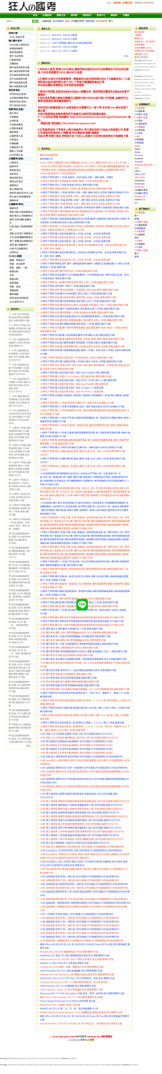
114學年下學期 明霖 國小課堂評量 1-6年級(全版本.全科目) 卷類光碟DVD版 (76, 357)
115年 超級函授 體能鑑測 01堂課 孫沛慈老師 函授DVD (19, 342)
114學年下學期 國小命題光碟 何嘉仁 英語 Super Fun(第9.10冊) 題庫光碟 (74, 372)
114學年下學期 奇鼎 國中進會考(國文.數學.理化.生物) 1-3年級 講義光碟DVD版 (78, 297)
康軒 (136, 238)
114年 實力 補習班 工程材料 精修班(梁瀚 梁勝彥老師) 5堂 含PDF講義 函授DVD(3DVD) (82, 831)
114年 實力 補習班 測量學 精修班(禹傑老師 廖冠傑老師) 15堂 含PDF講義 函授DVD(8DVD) (83, 816)
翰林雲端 (90, 21)
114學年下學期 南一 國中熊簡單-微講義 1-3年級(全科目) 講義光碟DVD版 (75, 598)
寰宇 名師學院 (16, 56)
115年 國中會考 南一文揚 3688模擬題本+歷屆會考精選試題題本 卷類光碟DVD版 (79, 644)
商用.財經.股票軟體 (18, 298)
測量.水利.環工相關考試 (21, 233)
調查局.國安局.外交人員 (21, 193)
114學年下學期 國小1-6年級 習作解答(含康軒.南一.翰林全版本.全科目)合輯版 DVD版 (81, 447)
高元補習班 (58, 21)
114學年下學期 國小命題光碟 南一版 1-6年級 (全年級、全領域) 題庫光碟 (75, 241)
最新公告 (61, 15)
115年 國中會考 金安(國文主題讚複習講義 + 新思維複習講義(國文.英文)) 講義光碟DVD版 (83, 659)
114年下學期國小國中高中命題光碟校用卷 (72, 43)
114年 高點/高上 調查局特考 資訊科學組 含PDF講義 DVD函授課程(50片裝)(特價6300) (81, 756)
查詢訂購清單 (141, 57)
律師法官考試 (16, 181)
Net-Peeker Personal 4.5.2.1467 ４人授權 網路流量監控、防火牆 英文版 (73, 982)
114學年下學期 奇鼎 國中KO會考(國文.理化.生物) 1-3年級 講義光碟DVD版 (76, 293)
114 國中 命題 (141, 117)
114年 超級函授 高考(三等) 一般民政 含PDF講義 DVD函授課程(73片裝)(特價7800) (79, 921)
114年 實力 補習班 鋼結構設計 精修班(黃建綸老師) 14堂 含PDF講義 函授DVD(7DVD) (81, 805)
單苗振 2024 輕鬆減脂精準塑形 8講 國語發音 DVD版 (20, 727)
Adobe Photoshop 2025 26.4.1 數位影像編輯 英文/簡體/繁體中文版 (71, 971)
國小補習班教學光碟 (19, 71)
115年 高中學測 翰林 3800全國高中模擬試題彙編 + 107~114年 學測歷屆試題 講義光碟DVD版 (85, 689)
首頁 (35, 15)
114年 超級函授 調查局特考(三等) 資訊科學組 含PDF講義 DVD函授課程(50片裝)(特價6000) (84, 899)
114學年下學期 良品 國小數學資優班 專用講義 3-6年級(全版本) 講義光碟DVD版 (78, 342)
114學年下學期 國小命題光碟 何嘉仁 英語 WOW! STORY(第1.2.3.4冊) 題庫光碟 (78, 380)
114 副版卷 (139, 111)
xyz (136, 203)
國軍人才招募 (16, 151)
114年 (137, 136)
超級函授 (46, 21)
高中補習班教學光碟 (19, 75)
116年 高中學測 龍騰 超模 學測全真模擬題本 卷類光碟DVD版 (19, 317)
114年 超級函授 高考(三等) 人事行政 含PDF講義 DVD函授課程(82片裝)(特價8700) (79, 937)
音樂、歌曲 (15, 286)
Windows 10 (140, 196)
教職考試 (13, 185)
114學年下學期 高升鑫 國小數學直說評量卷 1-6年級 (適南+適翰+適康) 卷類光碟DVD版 (82, 339)
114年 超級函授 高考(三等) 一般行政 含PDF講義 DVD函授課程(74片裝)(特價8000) (79, 929)
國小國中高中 (15, 41)
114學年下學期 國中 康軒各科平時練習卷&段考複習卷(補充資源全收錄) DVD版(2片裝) (82, 617)
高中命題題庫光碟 (18, 79)
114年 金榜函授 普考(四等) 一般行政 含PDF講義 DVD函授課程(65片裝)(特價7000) (79, 876)
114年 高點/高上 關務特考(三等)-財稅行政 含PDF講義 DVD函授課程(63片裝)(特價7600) (82, 847)
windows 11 (139, 199)
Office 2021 (139, 177)
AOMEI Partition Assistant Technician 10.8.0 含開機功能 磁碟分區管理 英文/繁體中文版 (81, 1012)
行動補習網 (15, 60)
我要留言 (87, 15)
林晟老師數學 (16, 48)
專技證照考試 (16, 178)
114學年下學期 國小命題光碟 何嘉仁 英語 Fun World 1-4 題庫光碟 (71, 391)
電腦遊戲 (13, 290)
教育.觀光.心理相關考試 (21, 216)
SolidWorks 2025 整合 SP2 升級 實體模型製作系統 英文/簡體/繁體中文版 (74, 955)
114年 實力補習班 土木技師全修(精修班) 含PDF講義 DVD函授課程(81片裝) (76, 745)
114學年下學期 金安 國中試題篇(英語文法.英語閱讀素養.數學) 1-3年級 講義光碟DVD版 (82, 316)
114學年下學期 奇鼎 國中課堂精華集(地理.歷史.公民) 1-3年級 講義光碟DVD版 (78, 301)
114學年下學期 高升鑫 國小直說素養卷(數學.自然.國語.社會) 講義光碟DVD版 (77, 335)
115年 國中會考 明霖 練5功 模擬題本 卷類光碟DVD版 (66, 674)
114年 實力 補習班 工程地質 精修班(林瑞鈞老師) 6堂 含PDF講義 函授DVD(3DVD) (79, 835)
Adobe (137, 146)
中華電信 (13, 140)
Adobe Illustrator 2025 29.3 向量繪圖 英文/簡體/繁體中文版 (68, 986)
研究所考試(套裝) (17, 94)
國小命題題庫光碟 (18, 86)
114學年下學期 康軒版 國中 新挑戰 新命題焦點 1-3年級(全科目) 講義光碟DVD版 (79, 606)
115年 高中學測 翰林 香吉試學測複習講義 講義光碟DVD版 (68, 678)
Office (137, 171)
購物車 (114, 15)
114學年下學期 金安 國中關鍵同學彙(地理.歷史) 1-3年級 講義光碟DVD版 (75, 324)
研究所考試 (14, 90)
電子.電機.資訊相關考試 (21, 241)
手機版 (126, 15)
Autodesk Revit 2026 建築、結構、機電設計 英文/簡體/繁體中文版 (71, 967)
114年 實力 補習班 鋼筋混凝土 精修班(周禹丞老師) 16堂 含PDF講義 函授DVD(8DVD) (81, 809)
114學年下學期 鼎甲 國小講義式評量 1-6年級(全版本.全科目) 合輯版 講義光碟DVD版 (81, 361)
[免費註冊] (127, 3)
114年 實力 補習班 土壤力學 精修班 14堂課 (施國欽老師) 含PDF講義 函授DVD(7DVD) (81, 839)
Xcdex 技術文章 (17, 37)
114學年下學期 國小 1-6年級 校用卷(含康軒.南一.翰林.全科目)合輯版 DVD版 (77, 403)
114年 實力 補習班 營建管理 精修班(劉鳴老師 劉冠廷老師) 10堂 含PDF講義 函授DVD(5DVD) (85, 801)
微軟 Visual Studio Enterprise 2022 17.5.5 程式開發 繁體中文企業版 (71, 997)
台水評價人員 (16, 155)
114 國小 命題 (141, 114)
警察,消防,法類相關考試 (21, 212)
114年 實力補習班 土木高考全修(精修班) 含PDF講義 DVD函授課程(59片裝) (76, 749)
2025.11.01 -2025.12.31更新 (64, 51)
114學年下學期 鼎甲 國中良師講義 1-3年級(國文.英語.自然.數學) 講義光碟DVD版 (79, 290)
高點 (67, 21)
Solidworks (139, 184)
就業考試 (13, 174)
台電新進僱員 (16, 128)
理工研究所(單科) (17, 105)
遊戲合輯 (13, 279)
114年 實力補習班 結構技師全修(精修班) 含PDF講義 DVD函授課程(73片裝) (76, 741)
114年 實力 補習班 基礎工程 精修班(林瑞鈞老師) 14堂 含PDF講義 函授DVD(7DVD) (80, 820)
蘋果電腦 (13, 283)
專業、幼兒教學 (17, 264)
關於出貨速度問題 (49, 155)
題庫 (136, 256)
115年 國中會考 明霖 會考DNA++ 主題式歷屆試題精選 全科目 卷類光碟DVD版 (78, 670)
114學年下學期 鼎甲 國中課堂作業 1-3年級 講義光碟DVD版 (68, 271)
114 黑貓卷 (139, 127)
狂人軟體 (89, 1040)
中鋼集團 (13, 143)
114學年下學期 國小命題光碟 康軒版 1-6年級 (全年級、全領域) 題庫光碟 (75, 233)
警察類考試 (15, 170)
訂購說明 (47, 15)
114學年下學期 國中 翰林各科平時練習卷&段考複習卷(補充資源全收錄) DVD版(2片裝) (82, 621)
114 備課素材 (140, 124)
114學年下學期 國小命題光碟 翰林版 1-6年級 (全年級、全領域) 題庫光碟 (75, 237)
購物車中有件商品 (144, 3)
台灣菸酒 (13, 121)
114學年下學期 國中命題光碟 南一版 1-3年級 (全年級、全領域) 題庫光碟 (75, 260)
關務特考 (13, 200)
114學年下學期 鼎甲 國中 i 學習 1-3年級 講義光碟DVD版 (67, 286)
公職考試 (13, 162)
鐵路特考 (13, 166)
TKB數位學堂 (77, 21)
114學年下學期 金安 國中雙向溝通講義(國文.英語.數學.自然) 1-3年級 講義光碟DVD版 (81, 320)
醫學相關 (13, 294)
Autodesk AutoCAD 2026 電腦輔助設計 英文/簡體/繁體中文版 (69, 952)
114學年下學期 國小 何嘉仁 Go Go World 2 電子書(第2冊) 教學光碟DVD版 (75, 376)
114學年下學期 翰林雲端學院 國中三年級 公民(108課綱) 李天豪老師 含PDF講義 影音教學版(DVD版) (20, 451)
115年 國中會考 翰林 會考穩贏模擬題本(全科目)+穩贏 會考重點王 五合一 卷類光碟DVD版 (83, 651)
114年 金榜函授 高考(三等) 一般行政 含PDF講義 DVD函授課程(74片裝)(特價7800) (79, 880)
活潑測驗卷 (140, 228)
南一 (136, 215)
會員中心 (101, 15)
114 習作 (138, 120)
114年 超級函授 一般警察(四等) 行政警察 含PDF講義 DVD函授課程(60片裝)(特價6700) (82, 940)
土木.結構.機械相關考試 (21, 237)
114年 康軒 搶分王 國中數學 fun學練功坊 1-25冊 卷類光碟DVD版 (71, 629)
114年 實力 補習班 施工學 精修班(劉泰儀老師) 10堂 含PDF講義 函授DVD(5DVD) (79, 824)
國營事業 (13, 132)
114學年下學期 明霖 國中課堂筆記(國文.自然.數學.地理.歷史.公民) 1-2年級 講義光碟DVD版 (84, 305)
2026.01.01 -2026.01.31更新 (64, 47)
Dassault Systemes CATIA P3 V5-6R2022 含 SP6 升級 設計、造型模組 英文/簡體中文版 (81, 1023)
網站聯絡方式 (46, 159)
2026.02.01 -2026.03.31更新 (64, 39)
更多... (29, 746)
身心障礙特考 (16, 189)
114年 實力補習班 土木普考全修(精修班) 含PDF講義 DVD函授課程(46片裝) (76, 753)
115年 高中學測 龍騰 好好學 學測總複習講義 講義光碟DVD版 (70, 685)
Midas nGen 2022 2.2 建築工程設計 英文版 (60, 1005)
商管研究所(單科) (17, 102)
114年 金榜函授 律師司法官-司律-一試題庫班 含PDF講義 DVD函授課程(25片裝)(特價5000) (83, 768)
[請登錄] (117, 3)
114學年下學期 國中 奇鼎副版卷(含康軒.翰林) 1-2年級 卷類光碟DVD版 (74, 181)
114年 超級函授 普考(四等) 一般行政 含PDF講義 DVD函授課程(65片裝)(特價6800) (79, 925)
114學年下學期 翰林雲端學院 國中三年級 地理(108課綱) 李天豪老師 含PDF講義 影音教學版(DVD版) (20, 434)
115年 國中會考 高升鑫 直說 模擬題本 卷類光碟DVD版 (66, 655)
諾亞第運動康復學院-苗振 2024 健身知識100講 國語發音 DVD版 (20, 738)
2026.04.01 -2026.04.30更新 (64, 35)
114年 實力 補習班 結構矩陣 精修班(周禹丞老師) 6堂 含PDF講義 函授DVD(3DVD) (79, 812)
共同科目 (13, 252)
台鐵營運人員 (16, 136)
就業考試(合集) (16, 109)
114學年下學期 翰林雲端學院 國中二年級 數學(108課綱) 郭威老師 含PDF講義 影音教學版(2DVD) (20, 468)
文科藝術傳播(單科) (19, 98)
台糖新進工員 (16, 147)
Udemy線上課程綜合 (19, 45)
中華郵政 (13, 117)
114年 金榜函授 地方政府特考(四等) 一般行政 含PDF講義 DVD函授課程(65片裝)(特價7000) (84, 884)
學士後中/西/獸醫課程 (20, 197)
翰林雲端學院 (16, 52)
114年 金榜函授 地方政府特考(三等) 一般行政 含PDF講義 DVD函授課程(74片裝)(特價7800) (84, 888)
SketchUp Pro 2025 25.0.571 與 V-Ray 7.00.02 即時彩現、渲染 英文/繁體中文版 (77, 978)
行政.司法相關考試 (18, 248)
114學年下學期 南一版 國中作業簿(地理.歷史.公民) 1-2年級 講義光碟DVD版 (76, 282)
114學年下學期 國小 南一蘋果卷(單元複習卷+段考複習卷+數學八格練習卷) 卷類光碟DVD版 (84, 207)
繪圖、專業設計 (17, 260)
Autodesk (138, 155)
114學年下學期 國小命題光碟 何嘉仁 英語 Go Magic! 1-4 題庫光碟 (71, 388)
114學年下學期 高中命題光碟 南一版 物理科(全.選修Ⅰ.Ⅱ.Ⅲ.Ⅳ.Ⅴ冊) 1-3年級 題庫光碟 (82, 722)
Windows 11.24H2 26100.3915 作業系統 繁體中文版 (64, 963)
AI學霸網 (138, 139)
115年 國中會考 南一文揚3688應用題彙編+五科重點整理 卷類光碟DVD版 (75, 636)
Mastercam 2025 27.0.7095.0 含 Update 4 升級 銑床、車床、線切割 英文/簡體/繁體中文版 (82, 993)
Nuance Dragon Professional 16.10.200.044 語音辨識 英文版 (67, 1001)
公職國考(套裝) (16, 158)
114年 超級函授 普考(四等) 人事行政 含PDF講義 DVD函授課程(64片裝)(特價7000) (79, 933)
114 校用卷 (139, 108)
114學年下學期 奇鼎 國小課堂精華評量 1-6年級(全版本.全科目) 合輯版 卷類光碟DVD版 (82, 346)
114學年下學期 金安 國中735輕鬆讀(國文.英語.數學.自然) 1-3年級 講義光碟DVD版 (79, 309)
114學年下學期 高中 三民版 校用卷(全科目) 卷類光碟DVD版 (20, 497)
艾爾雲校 (13, 63)
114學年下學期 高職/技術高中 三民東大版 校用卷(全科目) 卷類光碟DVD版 (76, 188)
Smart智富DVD (16, 302)
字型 (11, 275)
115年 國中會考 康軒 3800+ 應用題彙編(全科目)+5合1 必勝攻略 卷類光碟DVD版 (78, 632)
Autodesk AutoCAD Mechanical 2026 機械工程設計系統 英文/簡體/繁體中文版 (77, 974)
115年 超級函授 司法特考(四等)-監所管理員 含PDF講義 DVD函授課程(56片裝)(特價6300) (20, 416)
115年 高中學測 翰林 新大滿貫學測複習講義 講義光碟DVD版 (69, 681)
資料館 (74, 15)
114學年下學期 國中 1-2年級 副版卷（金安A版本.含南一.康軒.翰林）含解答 (76, 177)
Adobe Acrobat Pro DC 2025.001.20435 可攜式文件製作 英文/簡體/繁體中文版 (76, 959)
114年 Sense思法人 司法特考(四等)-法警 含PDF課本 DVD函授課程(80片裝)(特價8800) (81, 850)
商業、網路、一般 (18, 268)
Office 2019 (139, 174)
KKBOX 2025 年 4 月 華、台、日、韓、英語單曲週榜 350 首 (69, 1008)
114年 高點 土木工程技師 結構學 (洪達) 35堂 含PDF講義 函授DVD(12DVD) (76, 734)
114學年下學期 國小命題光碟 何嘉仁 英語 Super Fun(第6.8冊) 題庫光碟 (74, 384)
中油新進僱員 (16, 124)
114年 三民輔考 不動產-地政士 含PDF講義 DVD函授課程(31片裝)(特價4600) (76, 914)
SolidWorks (139, 180)
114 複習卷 (139, 130)
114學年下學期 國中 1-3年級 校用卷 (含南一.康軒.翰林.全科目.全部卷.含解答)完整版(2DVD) (84, 192)
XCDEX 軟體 (15, 256)
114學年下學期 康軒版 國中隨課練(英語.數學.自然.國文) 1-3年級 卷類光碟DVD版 (79, 602)
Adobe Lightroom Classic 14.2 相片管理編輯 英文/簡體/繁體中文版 (71, 989)
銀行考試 (13, 113)
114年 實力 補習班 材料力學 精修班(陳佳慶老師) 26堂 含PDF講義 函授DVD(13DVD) (80, 828)
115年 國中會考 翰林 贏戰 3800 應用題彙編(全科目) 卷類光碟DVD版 (73, 640)
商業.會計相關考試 (18, 245)
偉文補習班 (101, 21)
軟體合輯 (13, 271)
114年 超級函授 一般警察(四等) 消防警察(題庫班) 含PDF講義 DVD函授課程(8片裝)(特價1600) (85, 903)
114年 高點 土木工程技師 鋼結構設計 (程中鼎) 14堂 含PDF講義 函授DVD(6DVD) (79, 737)
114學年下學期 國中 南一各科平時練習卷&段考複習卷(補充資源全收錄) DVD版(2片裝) (82, 625)
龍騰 (136, 219)
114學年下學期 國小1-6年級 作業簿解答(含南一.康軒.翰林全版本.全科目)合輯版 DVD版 (82, 406)
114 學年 (138, 133)
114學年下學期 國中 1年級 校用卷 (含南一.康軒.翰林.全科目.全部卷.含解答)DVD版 (80, 204)
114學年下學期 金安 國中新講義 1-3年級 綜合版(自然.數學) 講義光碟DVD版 (76, 312)
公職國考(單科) (16, 204)
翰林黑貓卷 (81, 1036)
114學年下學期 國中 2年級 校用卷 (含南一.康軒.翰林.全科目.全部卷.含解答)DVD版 (80, 200)
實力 (111, 21)
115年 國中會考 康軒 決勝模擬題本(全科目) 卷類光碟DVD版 (69, 648)
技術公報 (13, 33)
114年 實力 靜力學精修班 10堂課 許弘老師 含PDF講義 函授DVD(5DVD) (74, 843)
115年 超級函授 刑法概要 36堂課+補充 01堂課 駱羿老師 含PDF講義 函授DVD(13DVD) (20, 385)
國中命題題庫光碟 (18, 82)
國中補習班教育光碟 (19, 67)
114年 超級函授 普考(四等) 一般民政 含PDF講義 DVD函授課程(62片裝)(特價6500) (79, 918)
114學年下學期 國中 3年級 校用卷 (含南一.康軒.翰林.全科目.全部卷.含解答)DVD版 (80, 196)
